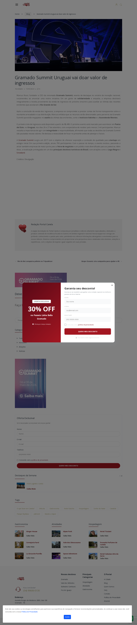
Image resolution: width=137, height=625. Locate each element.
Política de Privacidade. (29, 612)
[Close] (112, 285)
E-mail (66, 306)
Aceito (67, 617)
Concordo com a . (80, 324)
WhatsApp (68, 315)
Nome (66, 297)
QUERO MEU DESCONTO (87, 331)
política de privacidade (86, 325)
